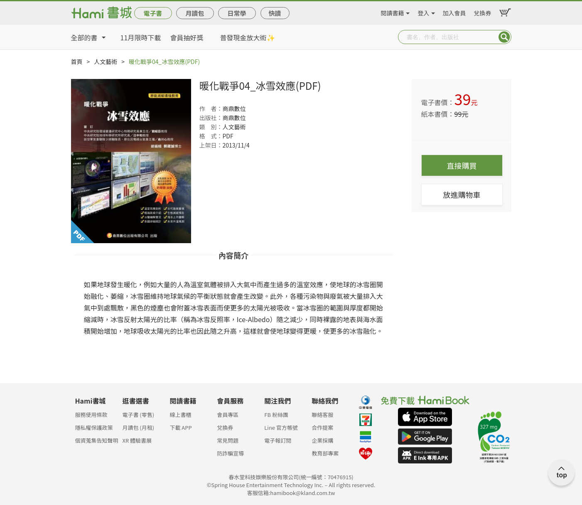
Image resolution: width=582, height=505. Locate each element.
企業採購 (322, 440)
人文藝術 (105, 61)
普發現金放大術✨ (247, 37)
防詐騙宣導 (230, 453)
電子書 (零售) (138, 415)
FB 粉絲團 (276, 415)
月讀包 (194, 13)
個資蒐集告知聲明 (96, 440)
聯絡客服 (322, 415)
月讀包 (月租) (138, 427)
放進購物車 (462, 194)
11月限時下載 (140, 37)
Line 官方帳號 (281, 427)
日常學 (236, 13)
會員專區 (227, 415)
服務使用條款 (91, 415)
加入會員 (454, 12)
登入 (424, 12)
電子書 (152, 13)
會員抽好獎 (187, 37)
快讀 (274, 13)
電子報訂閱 (277, 440)
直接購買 (462, 165)
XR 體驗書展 (137, 440)
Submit (504, 37)
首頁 (77, 61)
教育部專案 (325, 453)
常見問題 (227, 440)
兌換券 (482, 12)
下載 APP (180, 427)
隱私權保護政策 (94, 427)
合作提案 (322, 427)
